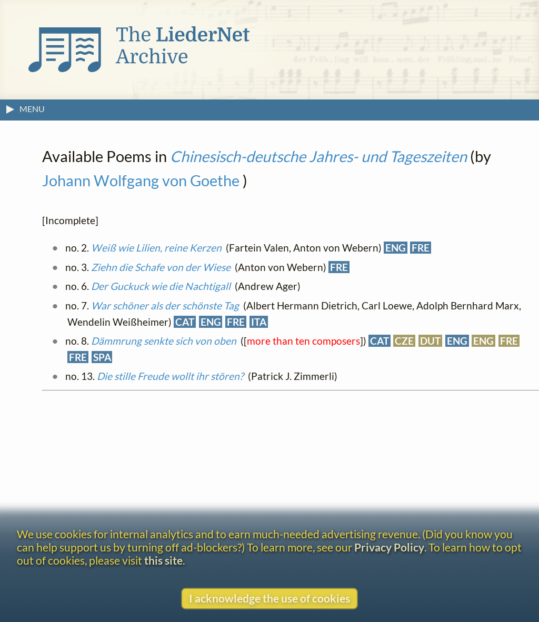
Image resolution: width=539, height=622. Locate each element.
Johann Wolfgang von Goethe (140, 180)
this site (163, 560)
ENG (395, 248)
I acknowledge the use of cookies (269, 598)
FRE (421, 248)
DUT (430, 341)
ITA (258, 322)
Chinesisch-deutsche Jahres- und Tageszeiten (318, 156)
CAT (184, 322)
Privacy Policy (389, 547)
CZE (404, 341)
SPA (102, 357)
